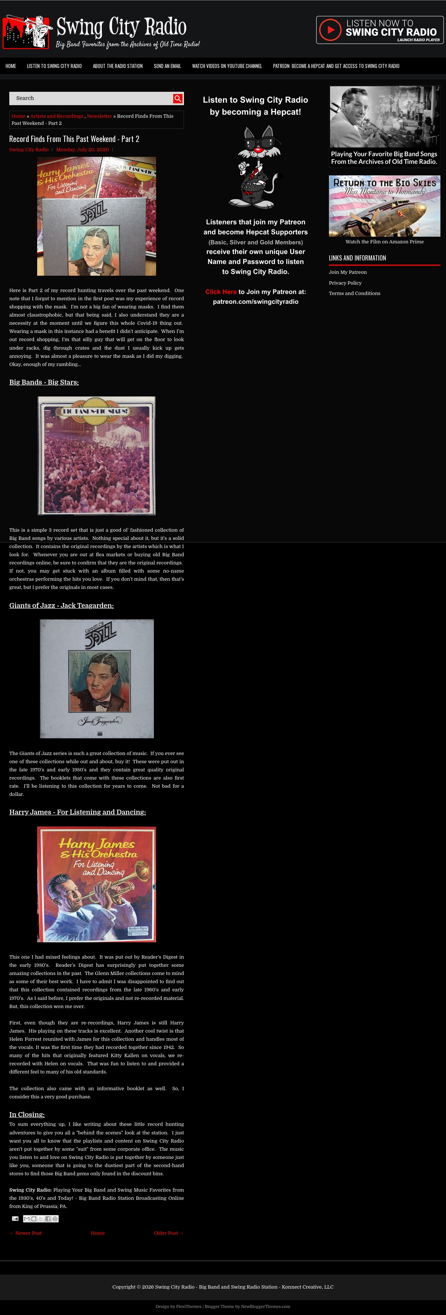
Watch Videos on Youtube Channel (227, 65)
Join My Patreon (348, 272)
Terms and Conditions (355, 293)
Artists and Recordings (56, 116)
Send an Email (167, 65)
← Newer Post (25, 1233)
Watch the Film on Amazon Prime (385, 241)
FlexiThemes (188, 1306)
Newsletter (99, 116)
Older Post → (169, 1233)
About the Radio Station (118, 65)
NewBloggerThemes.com (265, 1306)
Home (11, 65)
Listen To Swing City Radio (54, 65)
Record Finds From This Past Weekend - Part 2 (74, 139)
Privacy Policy (345, 283)
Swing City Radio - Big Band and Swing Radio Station (216, 1287)
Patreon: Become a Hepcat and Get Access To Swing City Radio (336, 65)
